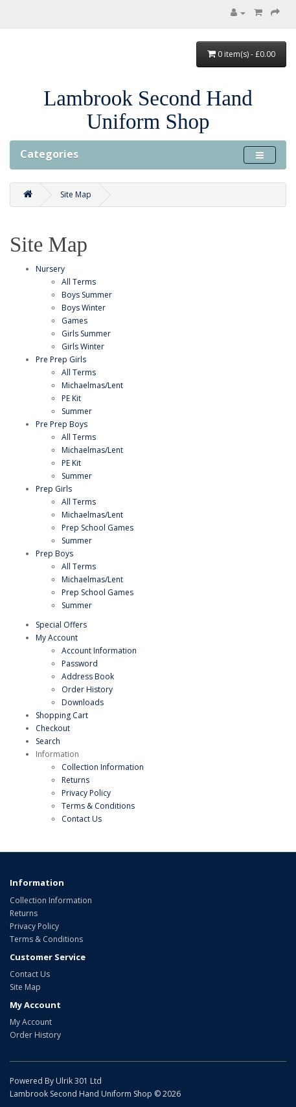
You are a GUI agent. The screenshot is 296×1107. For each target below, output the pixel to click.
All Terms (79, 281)
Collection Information (103, 767)
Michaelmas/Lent (92, 385)
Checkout (53, 728)
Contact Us (82, 818)
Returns (75, 779)
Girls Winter (83, 346)
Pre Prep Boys (61, 424)
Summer (77, 411)
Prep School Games (97, 527)
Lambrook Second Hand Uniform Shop (148, 110)
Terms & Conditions (98, 805)
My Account (57, 637)
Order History (87, 689)
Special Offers (61, 624)
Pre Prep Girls (61, 359)
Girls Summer (86, 333)
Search (48, 741)
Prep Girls (54, 488)
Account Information (99, 650)
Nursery (50, 268)
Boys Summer (87, 294)
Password (80, 663)
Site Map (75, 194)
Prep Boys (54, 553)
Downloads (83, 702)
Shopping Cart (62, 715)
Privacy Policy (86, 792)
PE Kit (71, 398)
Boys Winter (84, 307)
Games (74, 320)
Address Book (88, 676)
